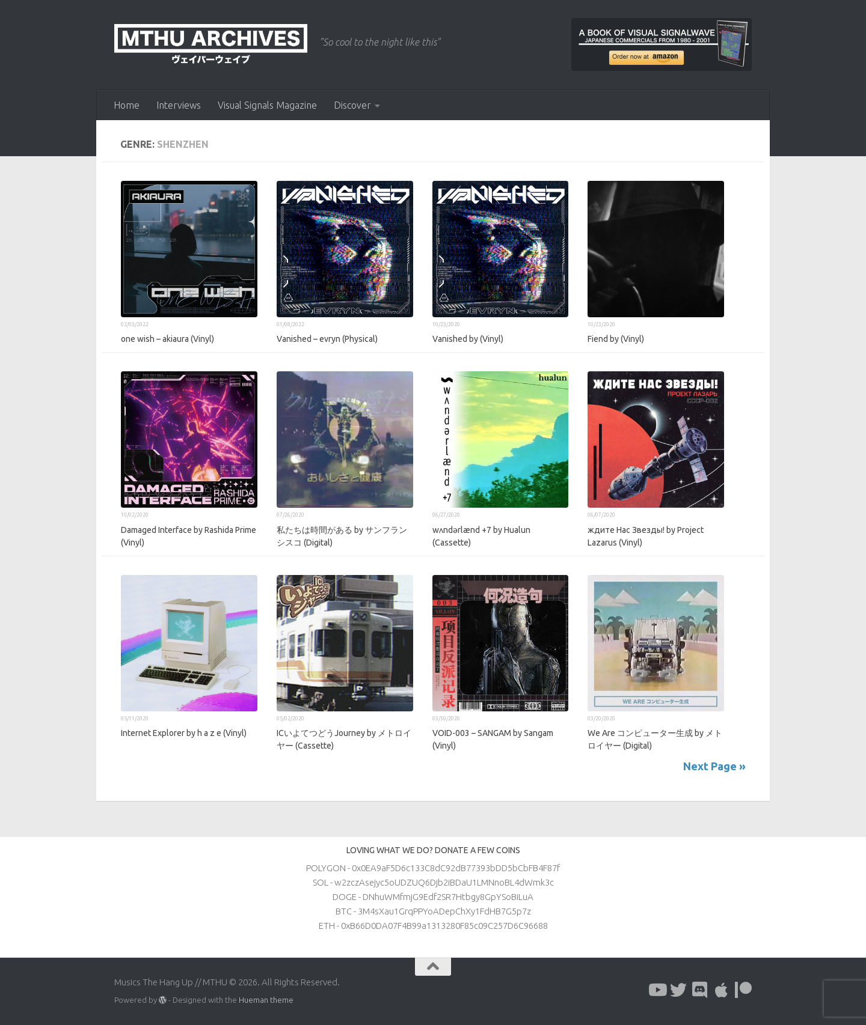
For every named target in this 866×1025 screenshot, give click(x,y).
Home (127, 105)
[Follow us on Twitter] (678, 990)
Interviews (178, 105)
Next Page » (714, 766)
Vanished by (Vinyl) (467, 339)
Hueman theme (266, 1000)
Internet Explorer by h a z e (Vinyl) (184, 733)
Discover (352, 105)
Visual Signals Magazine (267, 105)
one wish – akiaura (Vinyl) (167, 339)
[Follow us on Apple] (721, 990)
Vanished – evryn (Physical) (327, 339)
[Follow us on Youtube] (656, 990)
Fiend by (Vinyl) (616, 339)
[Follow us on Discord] (700, 990)
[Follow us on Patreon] (743, 990)
